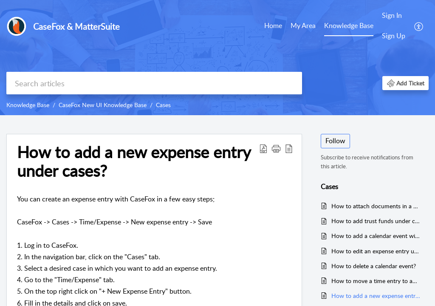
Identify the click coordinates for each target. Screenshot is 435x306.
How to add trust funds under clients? (375, 221)
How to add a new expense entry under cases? (375, 296)
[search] (154, 83)
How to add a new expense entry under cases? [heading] (134, 161)
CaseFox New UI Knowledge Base (103, 105)
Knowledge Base (348, 25)
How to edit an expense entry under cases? (375, 251)
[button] (419, 26)
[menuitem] (273, 26)
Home (273, 25)
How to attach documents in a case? (375, 206)
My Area (303, 25)
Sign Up (393, 35)
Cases (163, 105)
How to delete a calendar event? (373, 266)
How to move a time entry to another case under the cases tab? (375, 281)
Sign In (392, 15)
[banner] (217, 57)
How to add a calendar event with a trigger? (375, 236)
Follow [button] (335, 140)
